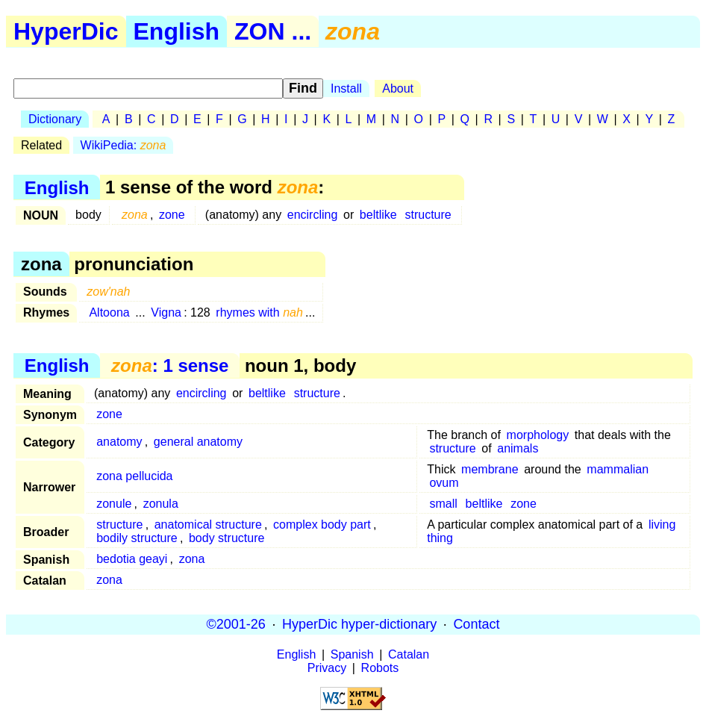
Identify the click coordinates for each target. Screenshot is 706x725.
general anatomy (198, 441)
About (397, 88)
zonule (113, 503)
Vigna (166, 312)
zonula (160, 503)
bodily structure (137, 538)
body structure (226, 538)
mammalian (618, 469)
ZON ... (272, 31)
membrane (489, 469)
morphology (538, 435)
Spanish (352, 654)
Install (346, 88)
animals (517, 448)
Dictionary (54, 119)
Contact (476, 624)
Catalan (408, 654)
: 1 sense (169, 365)
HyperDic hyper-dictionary (359, 624)
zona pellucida (134, 476)
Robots (380, 668)
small (443, 503)
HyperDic (66, 31)
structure (428, 214)
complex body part (322, 524)
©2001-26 (236, 624)
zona (192, 559)
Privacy (326, 668)
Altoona (109, 312)
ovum (443, 482)
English (177, 31)
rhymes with (259, 312)
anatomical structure (208, 524)
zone (172, 214)
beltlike (378, 214)
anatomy (119, 441)
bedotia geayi (131, 559)
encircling (312, 214)
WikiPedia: (123, 145)
